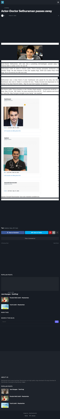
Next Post (56, 243)
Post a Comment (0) (30, 238)
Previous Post (5, 243)
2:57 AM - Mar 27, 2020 (13, 191)
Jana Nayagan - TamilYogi (9, 294)
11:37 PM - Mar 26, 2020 (13, 172)
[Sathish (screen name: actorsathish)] (7, 138)
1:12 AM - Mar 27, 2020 (13, 127)
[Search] (30, 321)
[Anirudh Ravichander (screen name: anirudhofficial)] (11, 183)
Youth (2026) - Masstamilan (17, 305)
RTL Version (32, 415)
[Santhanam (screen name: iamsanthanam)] (8, 99)
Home (2, 7)
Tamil (16, 228)
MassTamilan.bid (33, 413)
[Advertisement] (30, 30)
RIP (14, 228)
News (11, 228)
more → (24, 382)
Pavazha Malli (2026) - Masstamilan (19, 298)
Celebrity (7, 7)
